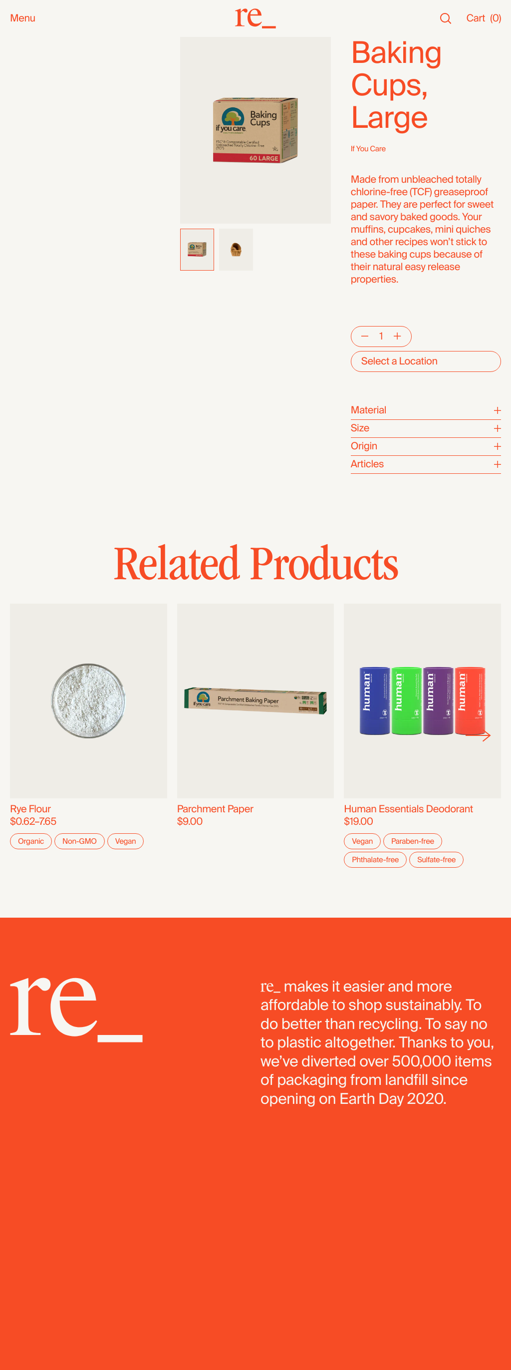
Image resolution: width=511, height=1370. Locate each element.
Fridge (24, 328)
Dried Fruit (32, 253)
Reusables (33, 153)
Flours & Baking (44, 265)
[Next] (478, 735)
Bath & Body (37, 128)
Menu (22, 18)
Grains (24, 228)
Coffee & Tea (38, 190)
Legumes (31, 290)
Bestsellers (34, 68)
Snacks (26, 115)
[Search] (445, 18)
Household (34, 140)
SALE (22, 93)
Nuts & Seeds (40, 178)
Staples (26, 80)
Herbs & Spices (44, 215)
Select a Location (399, 361)
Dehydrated (35, 315)
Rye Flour (30, 809)
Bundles (28, 350)
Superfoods (36, 203)
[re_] (255, 18)
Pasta (22, 303)
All (15, 43)
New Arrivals (37, 55)
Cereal (24, 278)
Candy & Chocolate (52, 240)
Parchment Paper (215, 809)
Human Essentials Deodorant (408, 809)
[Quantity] (380, 336)
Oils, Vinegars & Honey (60, 165)
